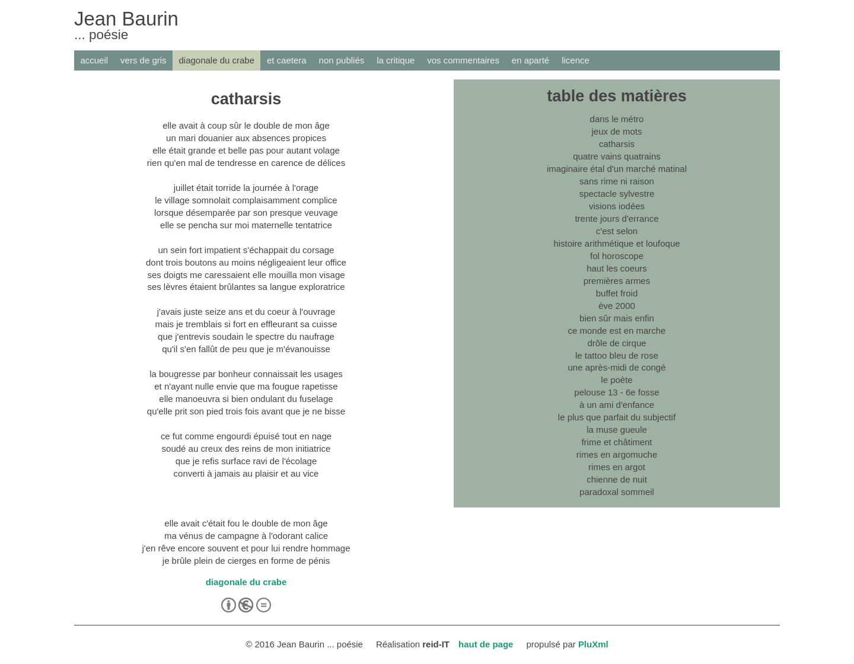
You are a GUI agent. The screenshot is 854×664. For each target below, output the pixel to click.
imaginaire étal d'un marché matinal (617, 169)
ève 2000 (616, 306)
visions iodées (617, 206)
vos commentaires (463, 60)
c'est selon (617, 231)
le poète (616, 380)
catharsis (617, 144)
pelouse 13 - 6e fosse (616, 392)
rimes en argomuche (617, 454)
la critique (396, 60)
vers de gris (143, 60)
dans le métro (617, 119)
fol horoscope (616, 256)
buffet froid (617, 293)
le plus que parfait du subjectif (616, 417)
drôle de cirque (616, 343)
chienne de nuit (617, 479)
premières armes (617, 281)
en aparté (530, 60)
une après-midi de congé (617, 367)
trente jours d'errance (616, 218)
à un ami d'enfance (616, 405)
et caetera (287, 60)
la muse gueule (617, 429)
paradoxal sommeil (616, 492)
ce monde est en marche (617, 330)
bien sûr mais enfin (616, 318)
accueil (94, 60)
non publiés (342, 60)
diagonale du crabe (216, 60)
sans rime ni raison (616, 181)
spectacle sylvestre (617, 194)
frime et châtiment (616, 442)
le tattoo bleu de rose (616, 355)
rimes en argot (616, 467)
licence (575, 60)
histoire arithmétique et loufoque (616, 243)
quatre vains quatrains (616, 156)
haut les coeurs (617, 268)
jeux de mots (617, 131)
